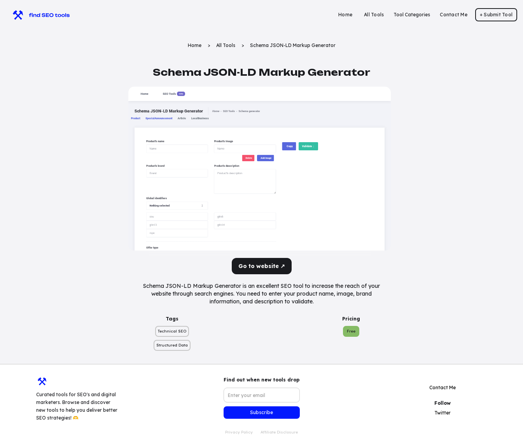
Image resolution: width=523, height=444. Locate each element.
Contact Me (453, 14)
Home (345, 14)
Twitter (442, 413)
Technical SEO (172, 331)
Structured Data (172, 345)
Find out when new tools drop (261, 380)
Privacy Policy (239, 432)
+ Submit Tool (496, 14)
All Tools (374, 14)
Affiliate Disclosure (279, 432)
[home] (37, 14)
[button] (412, 15)
